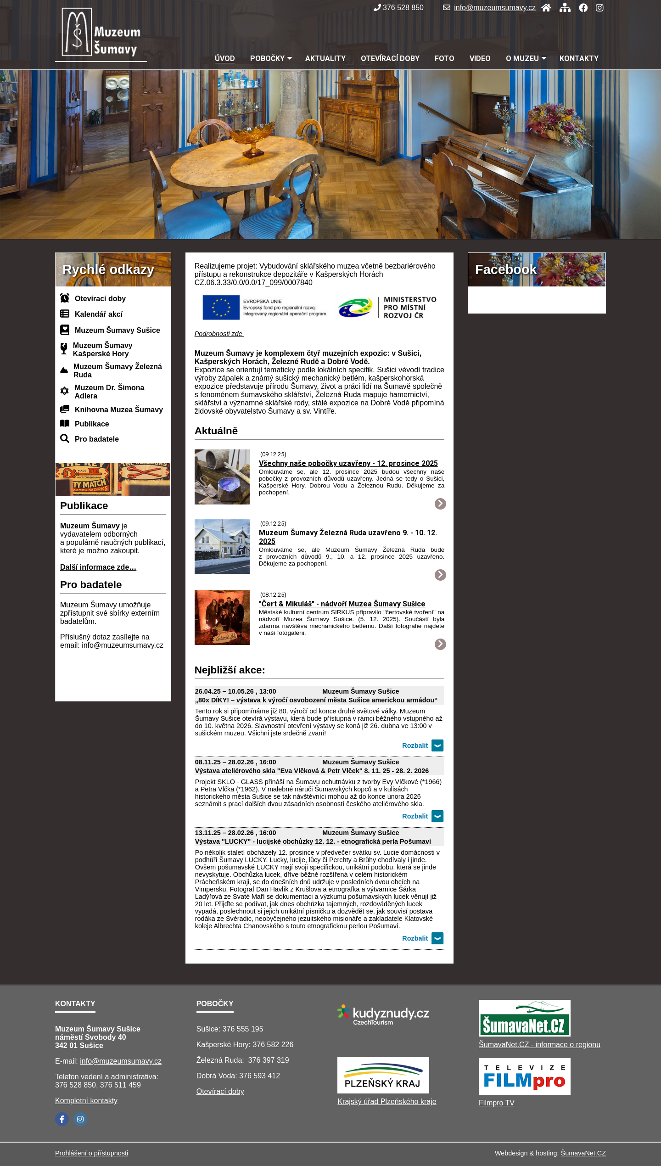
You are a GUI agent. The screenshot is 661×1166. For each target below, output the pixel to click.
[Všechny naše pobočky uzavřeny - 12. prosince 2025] (222, 502)
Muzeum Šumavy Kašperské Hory (103, 350)
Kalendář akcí (99, 314)
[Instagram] (597, 7)
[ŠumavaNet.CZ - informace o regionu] (525, 1034)
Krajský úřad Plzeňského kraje (386, 1101)
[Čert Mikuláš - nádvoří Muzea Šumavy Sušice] (222, 642)
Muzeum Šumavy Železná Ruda (117, 371)
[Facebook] (580, 7)
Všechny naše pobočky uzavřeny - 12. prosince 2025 (348, 463)
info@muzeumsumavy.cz (489, 7)
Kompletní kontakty (86, 1100)
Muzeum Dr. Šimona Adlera (109, 392)
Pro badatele (97, 439)
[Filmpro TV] (525, 1092)
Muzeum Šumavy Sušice (117, 330)
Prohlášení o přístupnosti (91, 1153)
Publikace (92, 424)
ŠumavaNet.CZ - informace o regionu (539, 1044)
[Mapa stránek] (562, 7)
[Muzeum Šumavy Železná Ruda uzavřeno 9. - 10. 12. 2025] (222, 571)
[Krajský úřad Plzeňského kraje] (383, 1091)
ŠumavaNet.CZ (583, 1153)
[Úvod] (543, 7)
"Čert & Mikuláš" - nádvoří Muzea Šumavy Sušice (342, 604)
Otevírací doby (100, 299)
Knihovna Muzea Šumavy (119, 410)
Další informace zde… (98, 567)
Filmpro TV (497, 1103)
